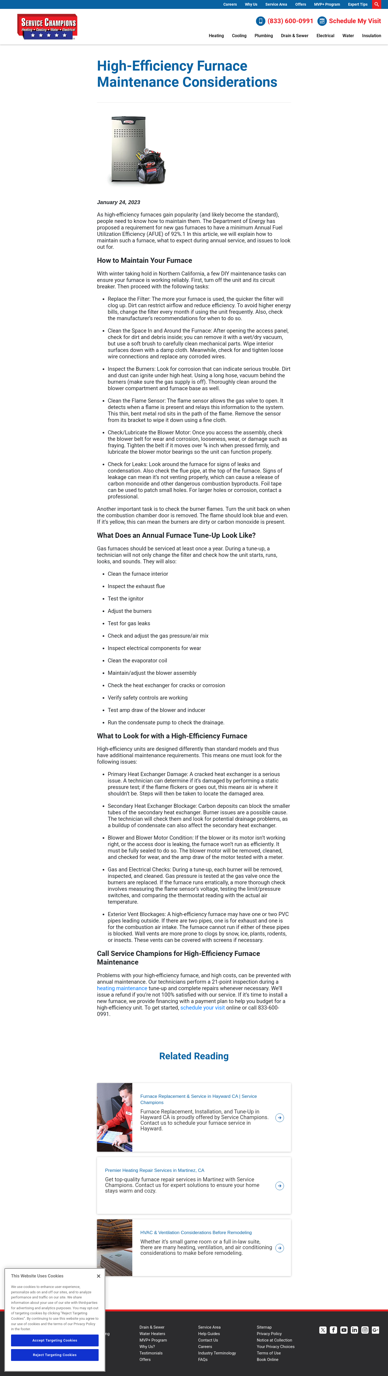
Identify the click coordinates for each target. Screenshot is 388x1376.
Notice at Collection (274, 1340)
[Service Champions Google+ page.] (375, 1330)
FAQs (203, 1359)
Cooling (239, 35)
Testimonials (151, 1353)
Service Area (276, 4)
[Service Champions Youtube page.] (344, 1330)
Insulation (371, 35)
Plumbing (264, 35)
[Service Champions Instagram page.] (365, 1330)
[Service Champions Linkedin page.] (354, 1330)
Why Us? (147, 1346)
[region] (54, 1320)
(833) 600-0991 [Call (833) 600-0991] (285, 21)
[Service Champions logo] (47, 26)
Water (348, 35)
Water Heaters (152, 1333)
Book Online (267, 1359)
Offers (300, 4)
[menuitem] (230, 4)
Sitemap (264, 1327)
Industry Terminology (217, 1353)
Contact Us (208, 1340)
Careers (230, 4)
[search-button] (376, 4)
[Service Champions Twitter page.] (323, 1330)
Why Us (251, 4)
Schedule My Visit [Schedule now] (349, 21)
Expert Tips (358, 4)
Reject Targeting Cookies (55, 1355)
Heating (216, 35)
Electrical (325, 35)
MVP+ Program (327, 4)
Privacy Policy (269, 1333)
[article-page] (279, 1117)
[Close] (99, 1276)
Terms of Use (269, 1353)
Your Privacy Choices (276, 1346)
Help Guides (209, 1333)
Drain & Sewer (295, 35)
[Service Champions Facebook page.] (333, 1330)
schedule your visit (203, 1007)
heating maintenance (122, 988)
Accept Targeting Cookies (54, 1340)
